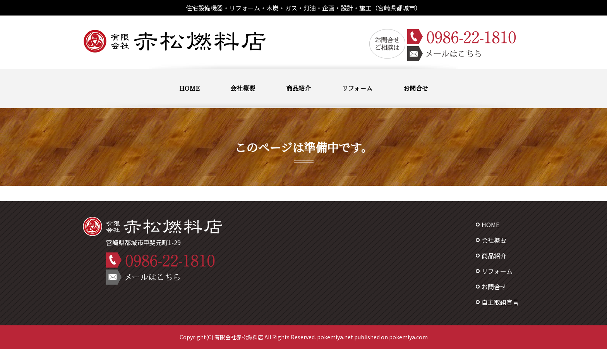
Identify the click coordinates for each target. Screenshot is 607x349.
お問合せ (415, 88)
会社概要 (242, 88)
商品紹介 (298, 88)
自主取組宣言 (500, 302)
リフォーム (357, 88)
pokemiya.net (335, 337)
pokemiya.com (408, 337)
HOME (189, 88)
